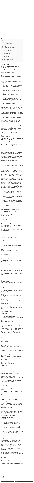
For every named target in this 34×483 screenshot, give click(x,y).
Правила (3, 476)
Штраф (3, 478)
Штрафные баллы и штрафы (6, 53)
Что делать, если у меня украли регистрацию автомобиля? (10, 60)
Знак (2, 472)
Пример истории (7, 51)
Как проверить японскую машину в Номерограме (9, 47)
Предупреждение (7, 49)
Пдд (2, 473)
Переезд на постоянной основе (7, 50)
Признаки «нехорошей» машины (7, 42)
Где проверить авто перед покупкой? (7, 43)
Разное (3, 477)
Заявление (3, 471)
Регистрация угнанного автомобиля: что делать (8, 58)
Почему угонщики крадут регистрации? (8, 59)
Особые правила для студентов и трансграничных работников (10, 54)
